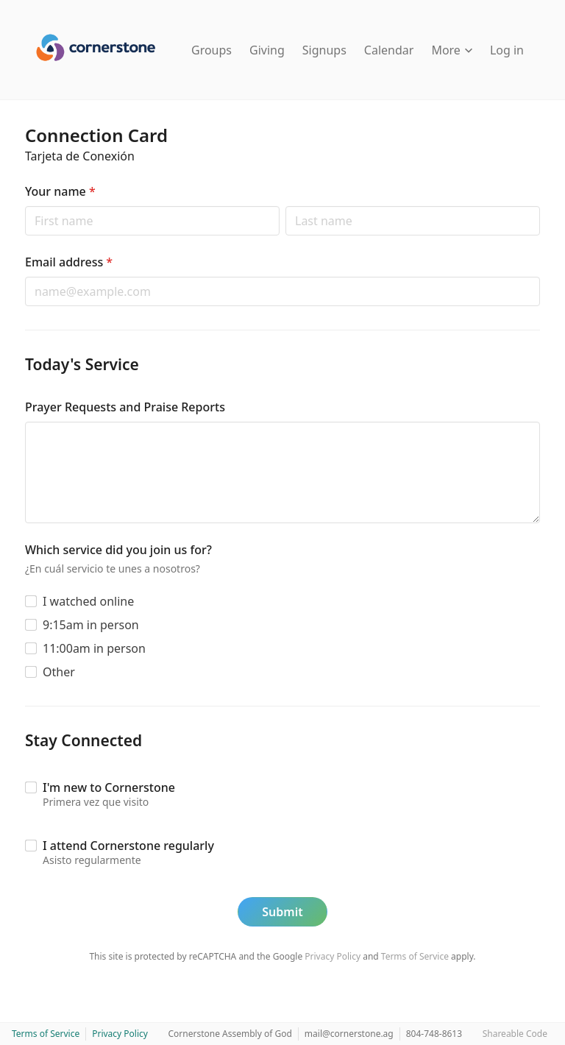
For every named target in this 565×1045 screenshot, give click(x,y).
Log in (507, 50)
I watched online (88, 601)
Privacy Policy (332, 956)
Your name (60, 191)
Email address (69, 262)
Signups (324, 50)
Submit (282, 912)
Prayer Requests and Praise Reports (125, 407)
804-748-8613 (434, 1033)
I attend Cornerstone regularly (128, 845)
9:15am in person (91, 624)
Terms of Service (415, 956)
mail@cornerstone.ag (349, 1033)
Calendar (389, 50)
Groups (211, 50)
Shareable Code (515, 1033)
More (451, 50)
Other (59, 672)
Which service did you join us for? (118, 550)
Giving (267, 50)
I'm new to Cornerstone (109, 787)
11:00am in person (94, 648)
